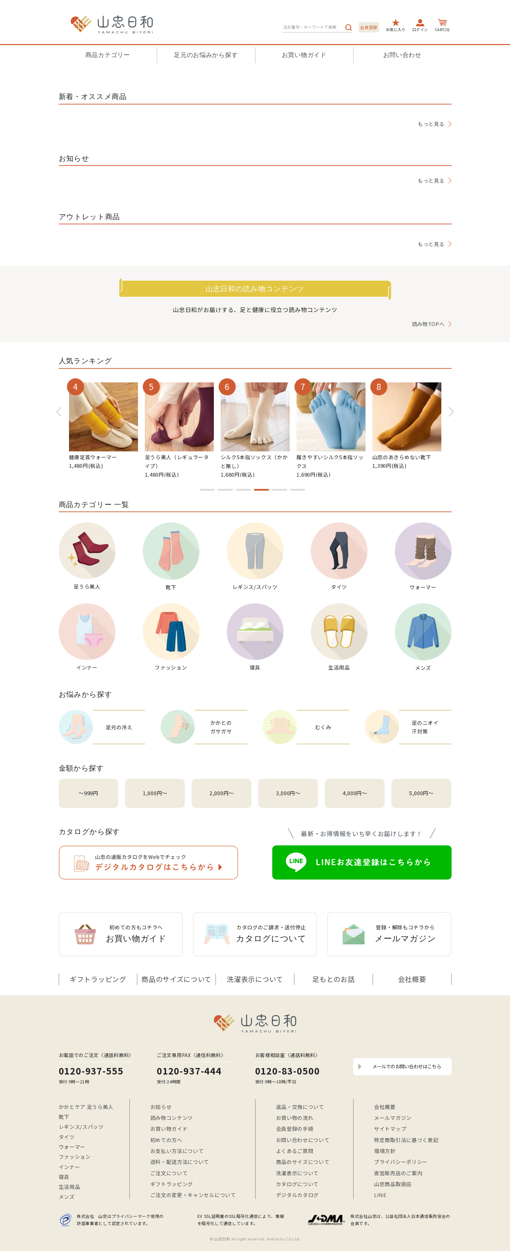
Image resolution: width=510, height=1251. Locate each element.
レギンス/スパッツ (81, 1126)
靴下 (64, 1116)
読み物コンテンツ (171, 1117)
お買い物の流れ (295, 1117)
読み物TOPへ (428, 323)
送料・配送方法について (179, 1161)
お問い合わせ (402, 55)
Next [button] (446, 408)
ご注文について (169, 1173)
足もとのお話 (333, 979)
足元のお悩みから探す (206, 55)
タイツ (67, 1136)
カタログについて (297, 1183)
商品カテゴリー (107, 55)
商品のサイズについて (176, 979)
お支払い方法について (177, 1150)
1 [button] (207, 490)
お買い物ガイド (304, 55)
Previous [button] (59, 408)
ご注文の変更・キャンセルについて (193, 1194)
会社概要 (412, 979)
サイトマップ (390, 1128)
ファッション (75, 1156)
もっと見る (431, 123)
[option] (103, 425)
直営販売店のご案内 (398, 1173)
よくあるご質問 (295, 1150)
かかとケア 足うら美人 (86, 1106)
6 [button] (297, 490)
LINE (380, 1194)
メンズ (67, 1196)
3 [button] (243, 490)
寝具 (64, 1176)
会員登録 (368, 27)
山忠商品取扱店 (393, 1183)
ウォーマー (72, 1146)
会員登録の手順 (295, 1128)
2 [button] (225, 490)
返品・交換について (300, 1106)
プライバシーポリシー (401, 1161)
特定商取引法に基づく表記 (406, 1139)
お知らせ (161, 1106)
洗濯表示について (255, 979)
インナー (69, 1166)
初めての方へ (166, 1139)
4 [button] (261, 490)
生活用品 (69, 1186)
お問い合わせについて (303, 1139)
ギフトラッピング (98, 979)
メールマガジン (393, 1117)
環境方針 (385, 1150)
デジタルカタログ (297, 1194)
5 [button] (279, 490)
